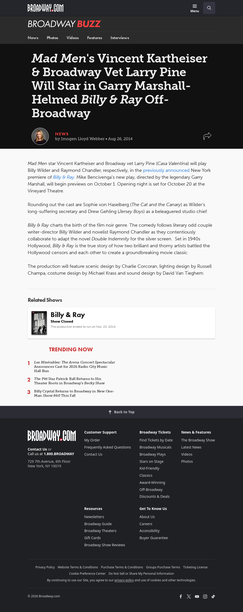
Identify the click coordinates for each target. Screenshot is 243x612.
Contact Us (37, 449)
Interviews (120, 37)
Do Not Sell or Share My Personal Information (141, 573)
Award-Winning (152, 482)
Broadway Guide (98, 523)
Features (94, 37)
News (33, 37)
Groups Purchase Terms (163, 567)
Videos (73, 37)
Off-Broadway (151, 489)
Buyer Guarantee (154, 537)
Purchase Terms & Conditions (122, 567)
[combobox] (207, 8)
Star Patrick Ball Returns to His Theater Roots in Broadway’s (69, 381)
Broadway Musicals (156, 447)
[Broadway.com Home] (45, 8)
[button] (207, 138)
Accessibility (150, 530)
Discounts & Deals (155, 496)
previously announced (167, 170)
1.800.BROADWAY (59, 453)
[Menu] (194, 8)
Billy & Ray (63, 177)
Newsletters (94, 516)
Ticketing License (195, 567)
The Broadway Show (198, 440)
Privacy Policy (45, 567)
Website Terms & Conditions (78, 567)
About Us (147, 516)
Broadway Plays (153, 454)
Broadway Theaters (100, 530)
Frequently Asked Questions (107, 447)
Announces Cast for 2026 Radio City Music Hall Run (74, 366)
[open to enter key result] (209, 8)
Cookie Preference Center (87, 573)
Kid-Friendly (149, 468)
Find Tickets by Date (156, 440)
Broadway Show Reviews (104, 544)
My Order (92, 440)
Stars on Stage (152, 461)
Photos (52, 37)
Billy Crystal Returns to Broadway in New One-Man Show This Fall (74, 393)
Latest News (191, 447)
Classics (146, 475)
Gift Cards (92, 537)
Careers (146, 523)
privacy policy (124, 580)
